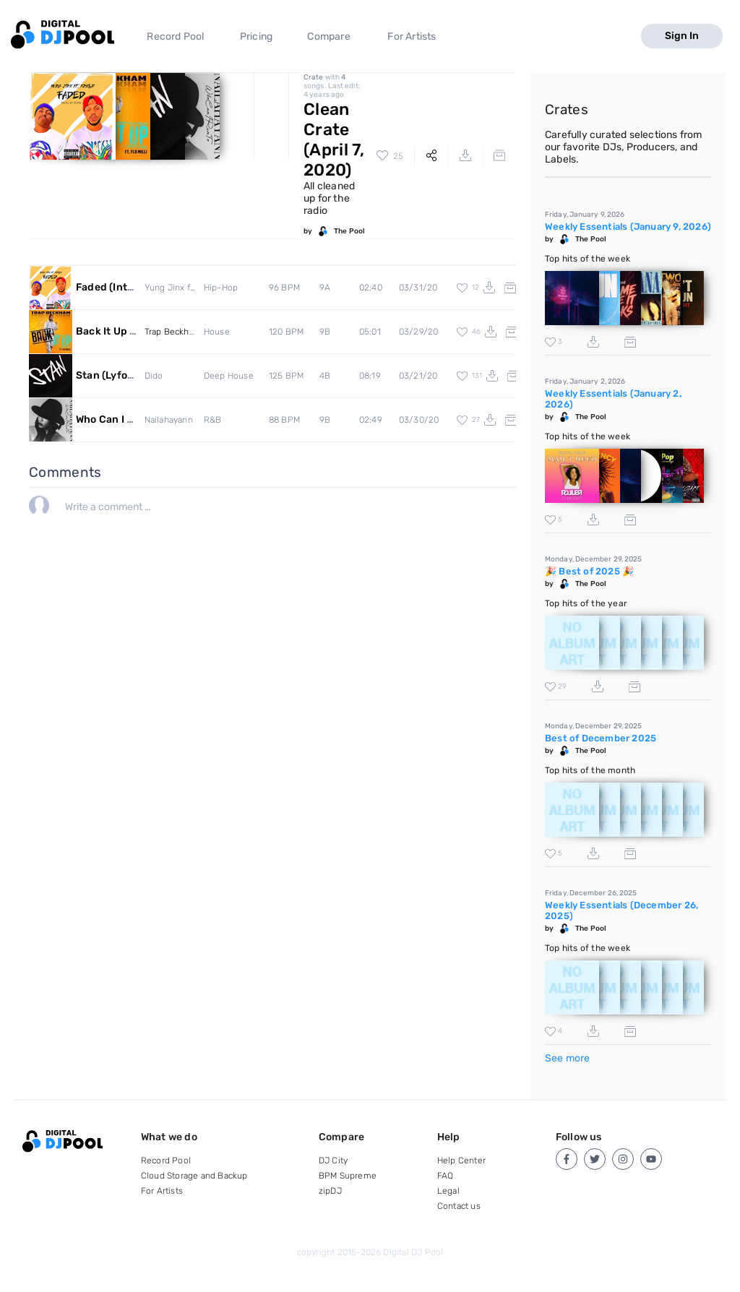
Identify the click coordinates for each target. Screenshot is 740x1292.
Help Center (461, 1160)
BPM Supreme (348, 1176)
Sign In (682, 36)
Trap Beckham (173, 332)
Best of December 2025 (600, 738)
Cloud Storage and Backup (194, 1176)
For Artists (411, 36)
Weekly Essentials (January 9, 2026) (628, 226)
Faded (124, 287)
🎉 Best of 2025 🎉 (589, 571)
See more (567, 1058)
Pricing (256, 36)
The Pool (349, 231)
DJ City (333, 1160)
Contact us (459, 1206)
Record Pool (175, 36)
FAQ (445, 1176)
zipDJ (330, 1191)
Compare (328, 36)
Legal (448, 1191)
